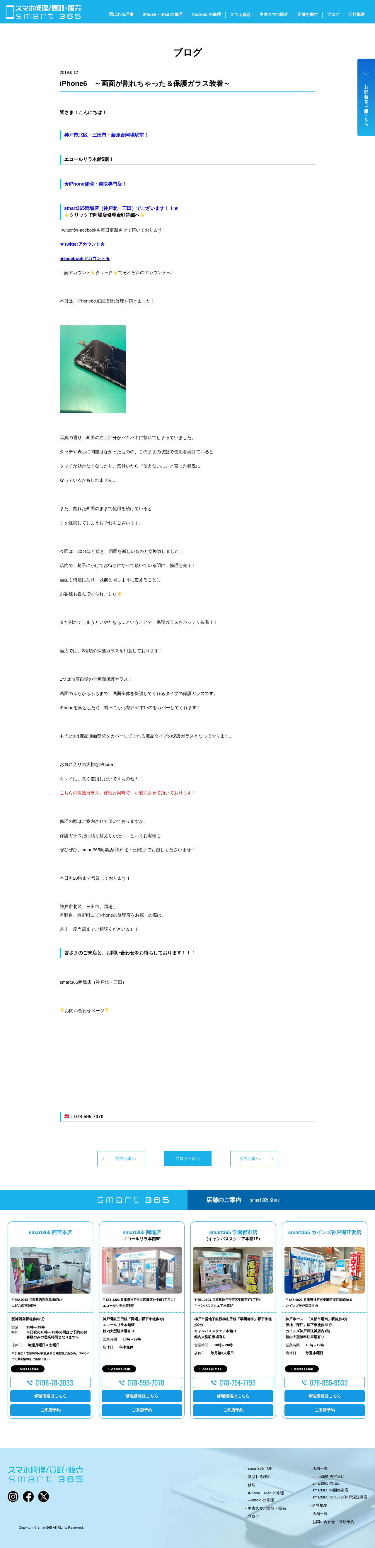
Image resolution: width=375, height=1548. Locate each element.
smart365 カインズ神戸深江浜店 (340, 1497)
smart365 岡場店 (327, 1483)
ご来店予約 (50, 1410)
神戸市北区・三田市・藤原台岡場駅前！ (106, 134)
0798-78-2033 (54, 1382)
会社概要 (356, 14)
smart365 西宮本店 (329, 1476)
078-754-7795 (237, 1382)
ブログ (333, 14)
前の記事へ (125, 1158)
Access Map (29, 1368)
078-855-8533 (329, 1382)
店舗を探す (307, 14)
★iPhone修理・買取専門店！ (95, 183)
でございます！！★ (157, 208)
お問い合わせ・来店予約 (333, 1522)
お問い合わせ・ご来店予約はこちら (366, 103)
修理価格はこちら (50, 1396)
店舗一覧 (320, 1468)
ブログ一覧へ (187, 1158)
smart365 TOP (260, 1468)
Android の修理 (206, 14)
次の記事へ (249, 1158)
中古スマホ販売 (274, 14)
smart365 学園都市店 (331, 1490)
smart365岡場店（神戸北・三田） (100, 208)
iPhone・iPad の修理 (163, 14)
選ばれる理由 (121, 14)
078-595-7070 (145, 1382)
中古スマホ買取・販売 (267, 1508)
